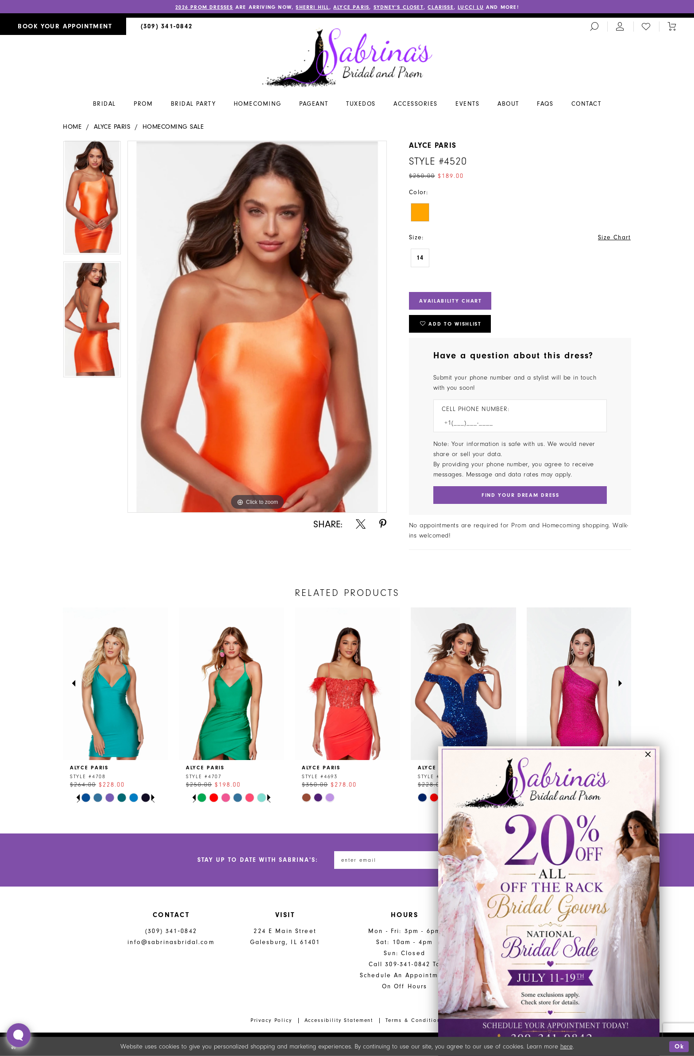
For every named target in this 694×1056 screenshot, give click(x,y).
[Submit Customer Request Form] (520, 495)
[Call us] (166, 26)
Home (72, 127)
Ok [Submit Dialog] (679, 1046)
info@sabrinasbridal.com (170, 942)
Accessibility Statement (339, 1020)
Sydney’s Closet (399, 7)
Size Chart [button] (614, 237)
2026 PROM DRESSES (204, 7)
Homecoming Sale (173, 127)
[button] (648, 757)
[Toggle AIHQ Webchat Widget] (19, 1035)
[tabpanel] (92, 201)
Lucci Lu (471, 7)
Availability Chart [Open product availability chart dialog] (450, 301)
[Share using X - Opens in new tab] (360, 524)
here (566, 1046)
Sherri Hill (312, 7)
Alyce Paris (351, 7)
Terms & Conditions (414, 1020)
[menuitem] (63, 26)
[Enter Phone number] (516, 422)
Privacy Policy (271, 1020)
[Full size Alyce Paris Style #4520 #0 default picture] (257, 327)
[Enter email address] (389, 860)
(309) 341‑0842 (171, 931)
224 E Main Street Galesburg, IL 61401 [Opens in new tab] (285, 936)
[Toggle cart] (672, 26)
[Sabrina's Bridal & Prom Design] (347, 57)
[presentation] (115, 683)
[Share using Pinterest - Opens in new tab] (383, 524)
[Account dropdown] (620, 26)
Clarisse (441, 7)
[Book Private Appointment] (63, 26)
